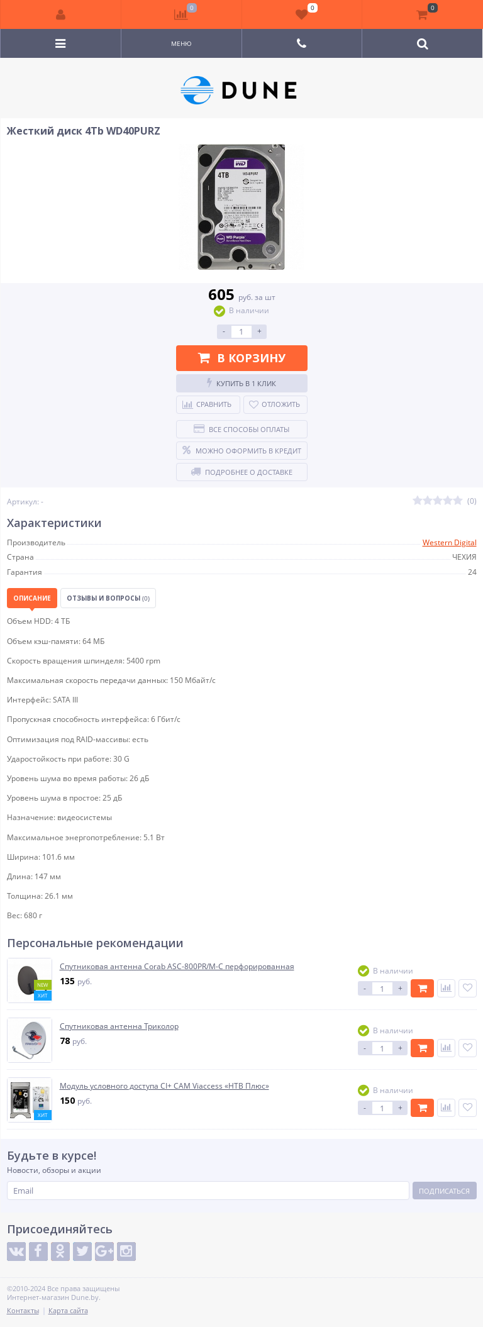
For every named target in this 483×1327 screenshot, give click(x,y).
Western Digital (450, 542)
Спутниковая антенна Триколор (119, 1026)
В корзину (242, 357)
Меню (181, 43)
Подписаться (444, 1191)
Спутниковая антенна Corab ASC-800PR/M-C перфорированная (177, 967)
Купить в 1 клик (241, 383)
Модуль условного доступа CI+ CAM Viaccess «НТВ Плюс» (164, 1086)
